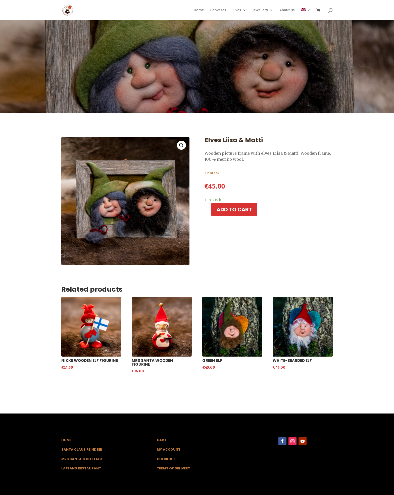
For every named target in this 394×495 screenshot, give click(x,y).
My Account (168, 449)
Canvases (218, 10)
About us (286, 10)
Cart (161, 440)
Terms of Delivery (173, 468)
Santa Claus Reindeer (81, 449)
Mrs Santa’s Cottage (82, 459)
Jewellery (260, 10)
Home (199, 10)
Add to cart (234, 209)
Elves (237, 10)
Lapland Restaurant (81, 468)
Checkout (166, 459)
